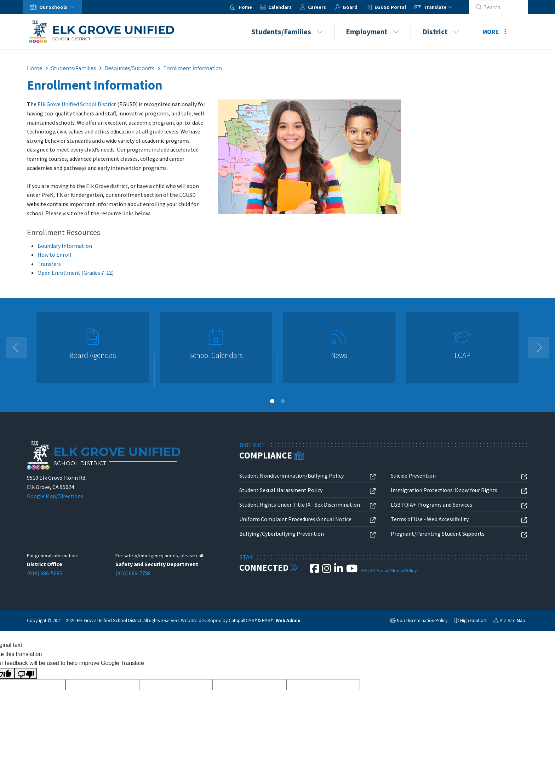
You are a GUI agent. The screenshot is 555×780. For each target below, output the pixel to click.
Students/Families (287, 31)
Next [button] (538, 347)
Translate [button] (446, 7)
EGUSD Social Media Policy (389, 570)
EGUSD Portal (398, 7)
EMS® (267, 620)
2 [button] (282, 401)
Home (254, 7)
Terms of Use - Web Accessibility (430, 519)
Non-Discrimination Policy (418, 621)
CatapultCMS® (243, 620)
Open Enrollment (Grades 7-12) (76, 272)
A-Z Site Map (509, 621)
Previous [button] (16, 347)
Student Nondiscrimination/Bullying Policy (291, 475)
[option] (92, 350)
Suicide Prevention (413, 475)
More (494, 32)
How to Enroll (54, 254)
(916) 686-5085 (44, 573)
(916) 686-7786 (133, 573)
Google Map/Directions (55, 496)
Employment (372, 31)
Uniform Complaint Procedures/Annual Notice (295, 519)
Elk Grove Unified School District (77, 104)
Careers (325, 7)
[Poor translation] (26, 673)
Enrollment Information (192, 68)
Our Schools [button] (58, 7)
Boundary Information (65, 245)
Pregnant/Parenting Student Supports (438, 533)
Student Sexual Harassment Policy (280, 490)
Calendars (288, 7)
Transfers (49, 263)
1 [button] (272, 401)
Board (358, 7)
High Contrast (473, 620)
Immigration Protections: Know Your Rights (444, 490)
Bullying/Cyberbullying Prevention (281, 533)
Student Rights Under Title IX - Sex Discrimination (299, 504)
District (440, 31)
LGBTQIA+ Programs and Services (431, 504)
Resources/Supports (130, 68)
